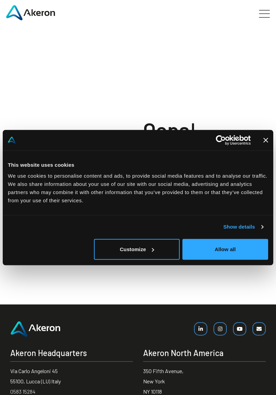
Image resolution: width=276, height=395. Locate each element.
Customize (137, 249)
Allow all (225, 249)
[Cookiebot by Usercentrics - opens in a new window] (221, 140)
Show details (239, 227)
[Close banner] (265, 140)
